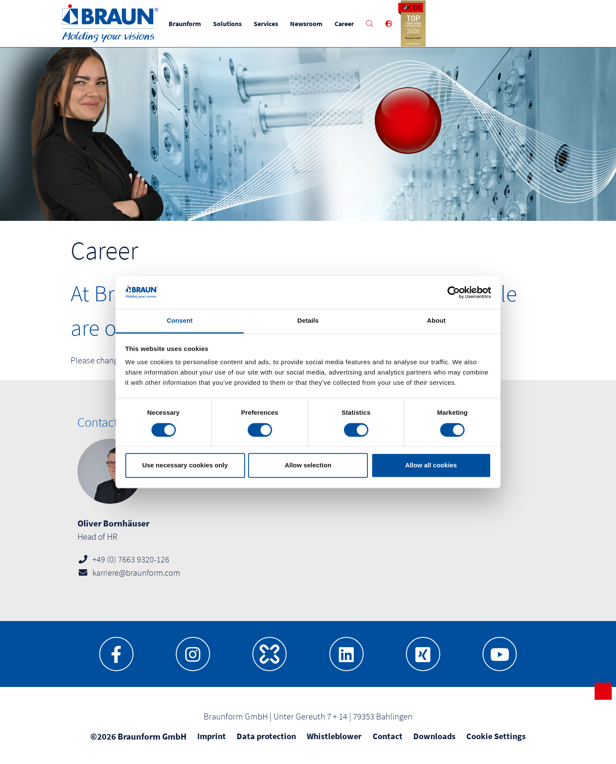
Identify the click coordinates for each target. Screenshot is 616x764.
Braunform (185, 23)
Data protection (266, 736)
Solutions (227, 23)
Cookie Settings (496, 736)
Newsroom (306, 23)
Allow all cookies (431, 465)
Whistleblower (334, 736)
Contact (388, 736)
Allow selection (307, 465)
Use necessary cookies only (185, 465)
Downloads (434, 736)
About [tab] (436, 320)
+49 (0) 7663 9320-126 (130, 559)
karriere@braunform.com (136, 572)
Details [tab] (308, 320)
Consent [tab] (180, 320)
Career (344, 23)
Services (266, 23)
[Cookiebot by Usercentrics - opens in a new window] (453, 292)
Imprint (211, 736)
